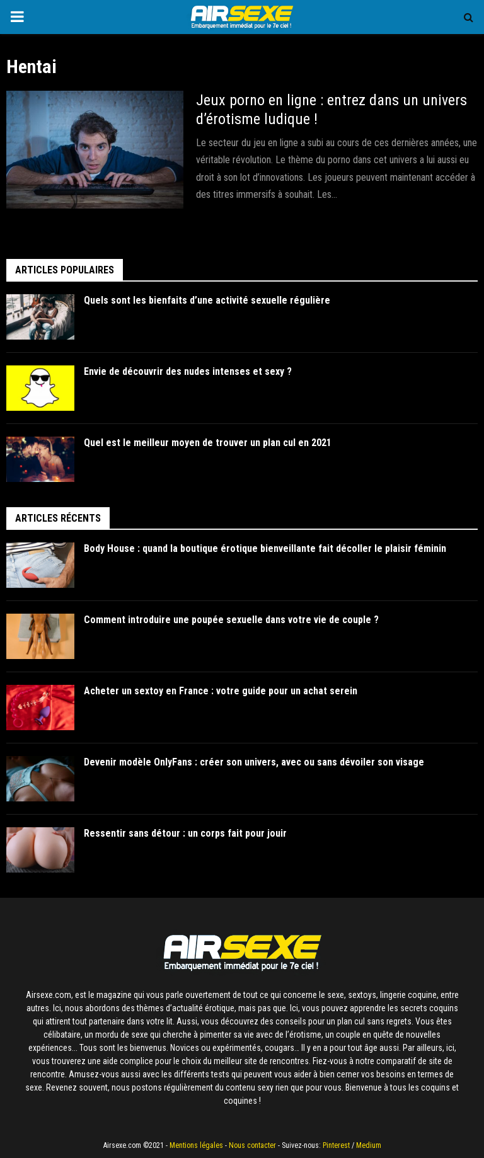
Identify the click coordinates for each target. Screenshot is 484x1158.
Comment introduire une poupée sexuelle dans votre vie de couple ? (231, 620)
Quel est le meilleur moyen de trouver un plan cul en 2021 (208, 443)
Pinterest (336, 1145)
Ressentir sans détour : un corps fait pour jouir (185, 833)
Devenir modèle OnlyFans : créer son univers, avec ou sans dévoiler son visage (254, 762)
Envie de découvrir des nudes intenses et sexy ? (188, 371)
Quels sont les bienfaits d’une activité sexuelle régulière (207, 300)
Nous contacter (252, 1145)
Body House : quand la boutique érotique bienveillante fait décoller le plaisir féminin (265, 548)
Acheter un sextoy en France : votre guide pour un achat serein (220, 691)
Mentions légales (196, 1145)
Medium (368, 1145)
